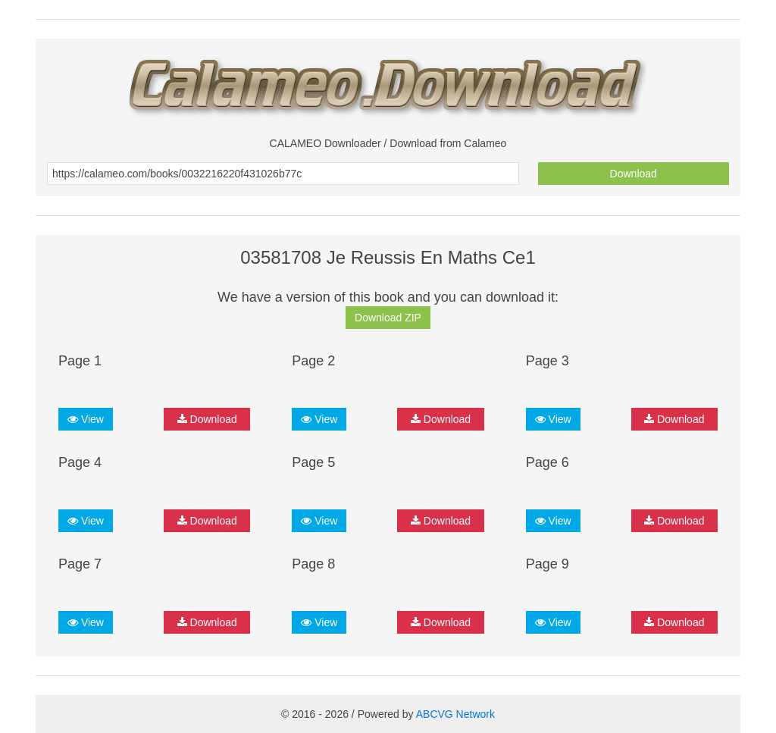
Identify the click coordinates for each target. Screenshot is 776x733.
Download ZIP (388, 318)
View (85, 419)
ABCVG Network (455, 714)
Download (633, 174)
